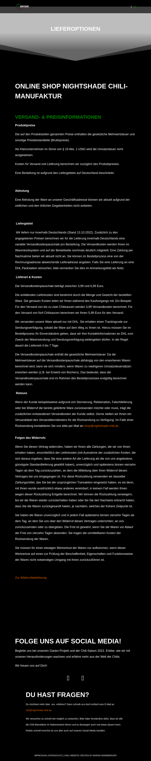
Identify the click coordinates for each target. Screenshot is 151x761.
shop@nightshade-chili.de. (102, 426)
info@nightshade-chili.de (38, 710)
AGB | (67, 755)
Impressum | (41, 755)
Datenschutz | (56, 755)
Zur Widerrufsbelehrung (30, 577)
